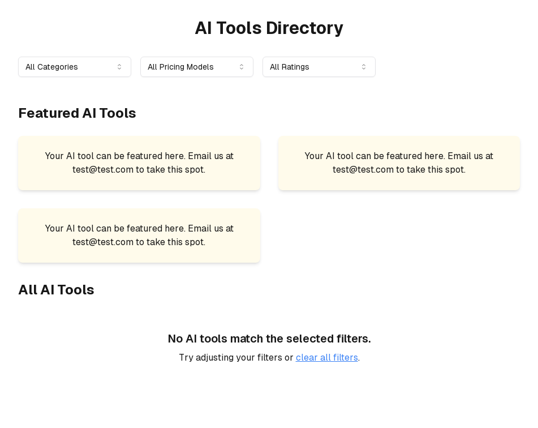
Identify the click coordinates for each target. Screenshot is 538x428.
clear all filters (327, 357)
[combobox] (74, 67)
